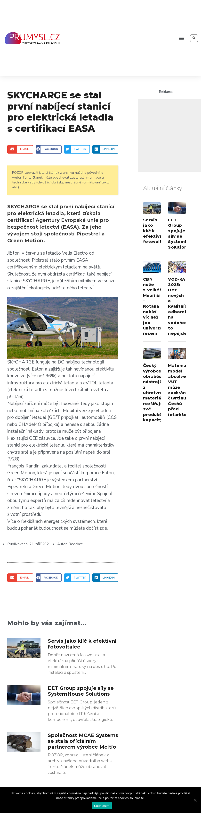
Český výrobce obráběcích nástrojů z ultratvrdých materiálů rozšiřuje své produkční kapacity (156, 392)
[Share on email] (20, 149)
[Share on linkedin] (105, 149)
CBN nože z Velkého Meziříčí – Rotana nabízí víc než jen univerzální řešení (155, 306)
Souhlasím (102, 806)
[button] (181, 38)
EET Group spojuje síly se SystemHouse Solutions (81, 691)
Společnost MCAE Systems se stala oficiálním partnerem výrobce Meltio (83, 741)
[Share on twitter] (77, 149)
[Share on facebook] (49, 149)
